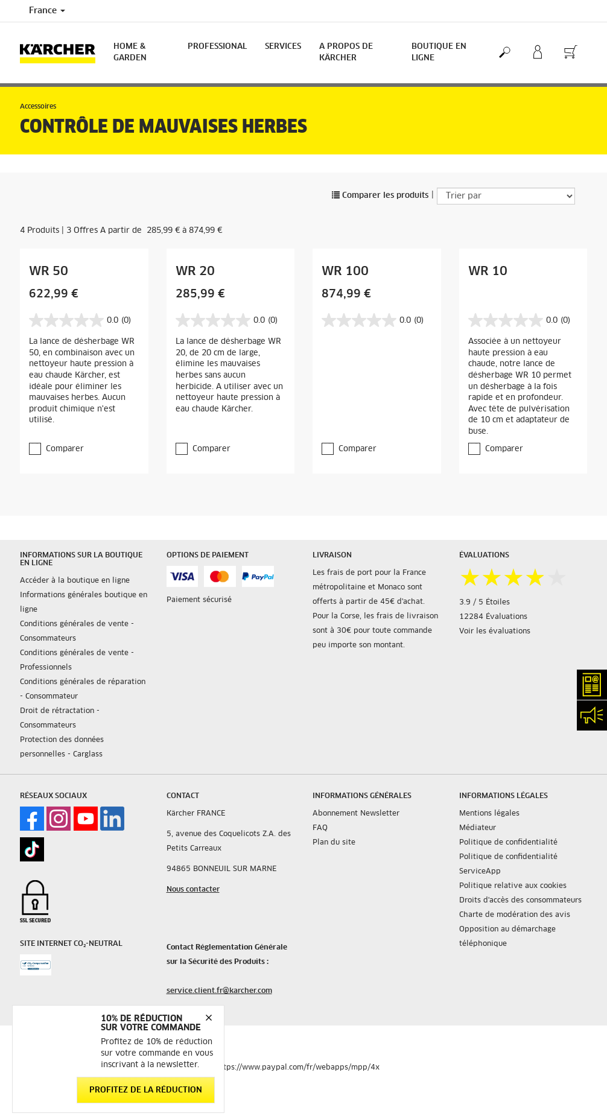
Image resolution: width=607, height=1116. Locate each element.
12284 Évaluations (493, 617)
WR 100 (345, 271)
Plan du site (334, 842)
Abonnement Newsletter (356, 813)
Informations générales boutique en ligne (83, 602)
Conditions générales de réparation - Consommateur (82, 689)
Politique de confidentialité (508, 842)
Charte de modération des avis (514, 915)
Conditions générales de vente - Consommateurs (77, 631)
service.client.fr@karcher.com (219, 991)
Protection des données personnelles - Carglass (62, 747)
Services (283, 47)
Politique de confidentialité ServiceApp (508, 864)
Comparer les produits (380, 196)
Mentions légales (489, 813)
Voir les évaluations (494, 631)
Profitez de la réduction (145, 1090)
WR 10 (487, 271)
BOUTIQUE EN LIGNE (439, 52)
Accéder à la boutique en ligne (75, 581)
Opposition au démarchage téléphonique (507, 937)
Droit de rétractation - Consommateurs (60, 718)
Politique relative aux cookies (513, 886)
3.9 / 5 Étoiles (484, 602)
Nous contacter (193, 889)
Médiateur (477, 828)
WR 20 (195, 271)
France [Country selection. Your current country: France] (47, 11)
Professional (217, 47)
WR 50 (48, 271)
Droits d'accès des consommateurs (520, 900)
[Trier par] (506, 196)
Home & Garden (130, 52)
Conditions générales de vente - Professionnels (77, 660)
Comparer (65, 449)
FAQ (320, 828)
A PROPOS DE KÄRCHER (346, 52)
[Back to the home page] (62, 52)
